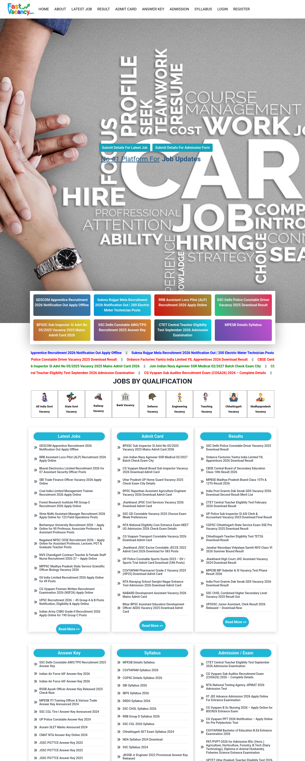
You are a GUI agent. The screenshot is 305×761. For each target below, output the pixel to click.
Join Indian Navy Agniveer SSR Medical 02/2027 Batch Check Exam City (211, 366)
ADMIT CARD (125, 9)
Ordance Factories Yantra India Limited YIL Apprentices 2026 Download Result (193, 359)
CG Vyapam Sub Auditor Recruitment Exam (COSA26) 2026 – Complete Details (211, 373)
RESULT (103, 9)
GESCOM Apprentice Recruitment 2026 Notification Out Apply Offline (74, 353)
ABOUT (60, 9)
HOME (44, 9)
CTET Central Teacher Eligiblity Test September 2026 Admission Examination (81, 373)
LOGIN (222, 9)
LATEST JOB (81, 9)
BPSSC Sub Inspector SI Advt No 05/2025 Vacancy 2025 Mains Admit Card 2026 (83, 366)
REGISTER (241, 9)
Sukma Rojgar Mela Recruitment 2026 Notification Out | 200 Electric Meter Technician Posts (208, 353)
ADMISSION (179, 9)
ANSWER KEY (153, 9)
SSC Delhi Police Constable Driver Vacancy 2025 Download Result (72, 359)
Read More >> (69, 629)
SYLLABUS (203, 9)
